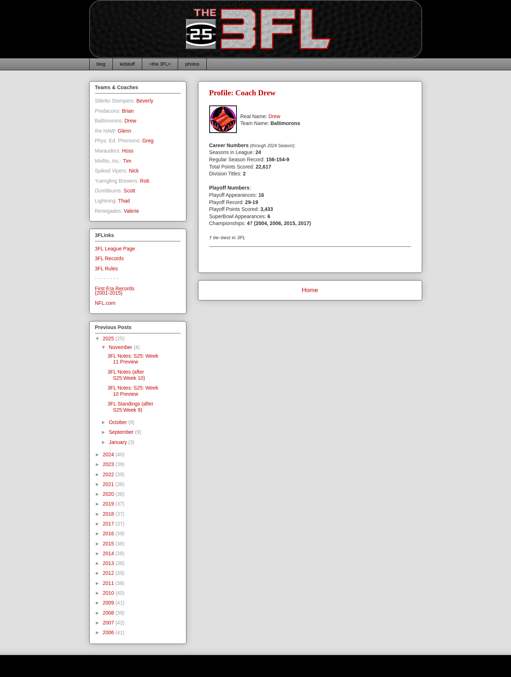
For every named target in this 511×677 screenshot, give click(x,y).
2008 (109, 613)
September (122, 432)
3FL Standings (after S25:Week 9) (130, 407)
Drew (274, 116)
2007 (109, 623)
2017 (109, 524)
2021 (109, 484)
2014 (109, 553)
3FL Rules (106, 268)
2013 (109, 563)
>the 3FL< (160, 64)
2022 (109, 474)
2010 (109, 593)
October (118, 422)
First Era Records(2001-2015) (115, 291)
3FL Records (109, 258)
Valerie (131, 211)
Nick (134, 171)
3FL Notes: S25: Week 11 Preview (132, 359)
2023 (109, 464)
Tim (127, 161)
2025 (109, 338)
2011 (109, 583)
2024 (109, 454)
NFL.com (105, 303)
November (121, 347)
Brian (128, 111)
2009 (109, 603)
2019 (109, 504)
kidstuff (127, 64)
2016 (109, 533)
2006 (109, 632)
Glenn (124, 131)
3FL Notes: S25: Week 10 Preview (132, 391)
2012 (109, 573)
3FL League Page (115, 249)
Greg (147, 141)
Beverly (144, 101)
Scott (129, 191)
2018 (109, 514)
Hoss (127, 151)
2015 (109, 544)
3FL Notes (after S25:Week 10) (126, 375)
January (118, 442)
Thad (124, 201)
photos (192, 64)
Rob (144, 181)
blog (101, 64)
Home (310, 290)
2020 (109, 494)
